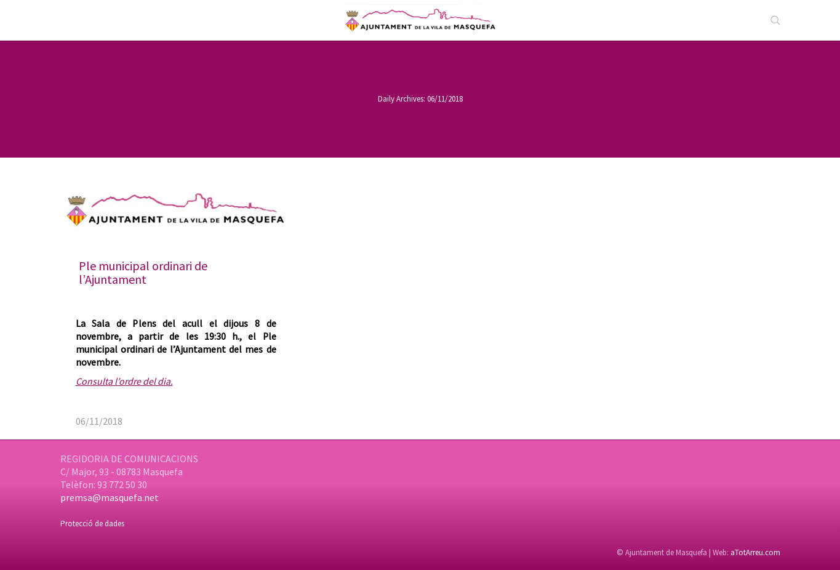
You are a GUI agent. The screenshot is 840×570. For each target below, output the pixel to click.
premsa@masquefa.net (109, 497)
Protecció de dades (92, 523)
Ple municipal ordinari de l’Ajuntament (143, 272)
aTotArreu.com (755, 552)
